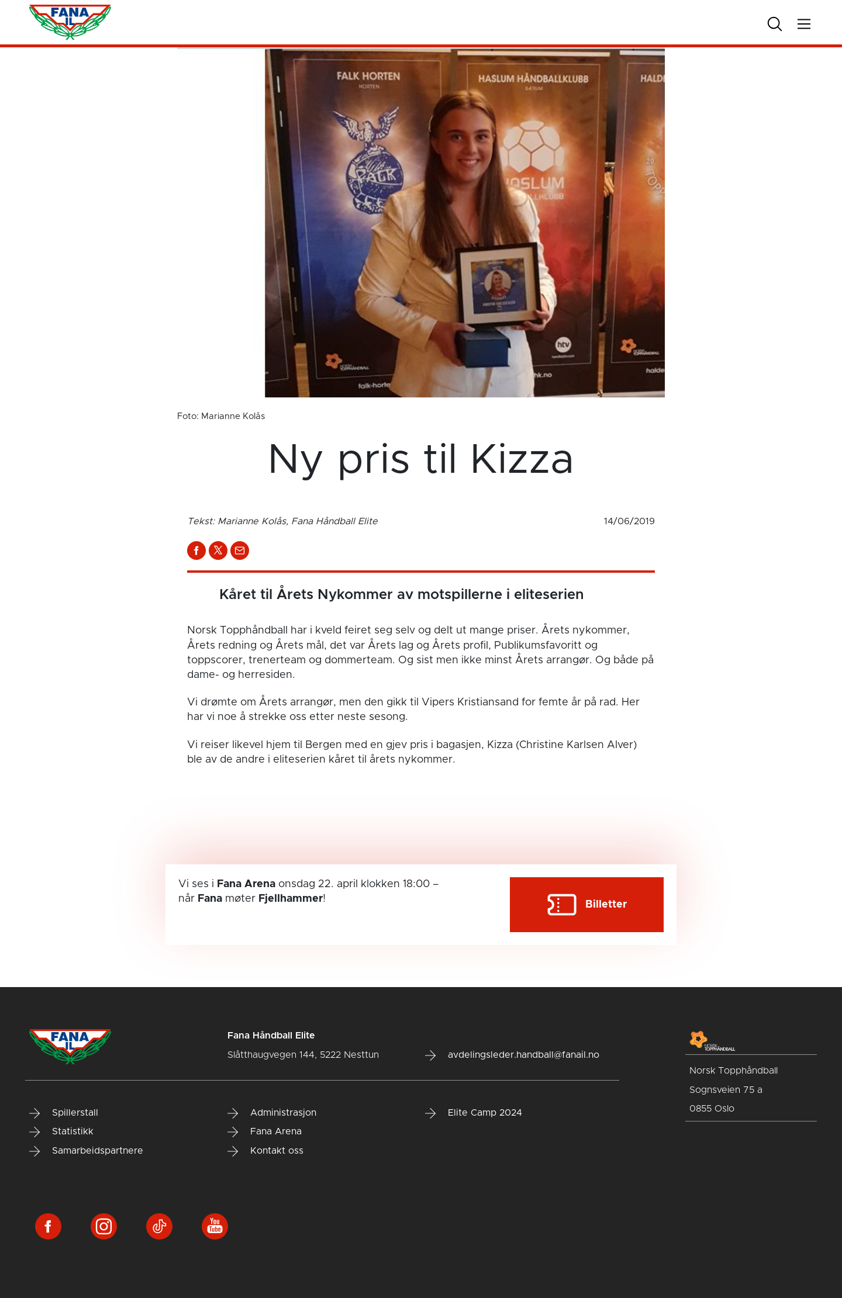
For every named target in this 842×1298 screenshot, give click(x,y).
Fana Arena (264, 1132)
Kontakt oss (265, 1151)
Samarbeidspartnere (86, 1151)
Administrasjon (271, 1113)
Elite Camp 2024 (473, 1113)
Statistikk (61, 1132)
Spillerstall (63, 1113)
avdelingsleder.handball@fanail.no (512, 1055)
